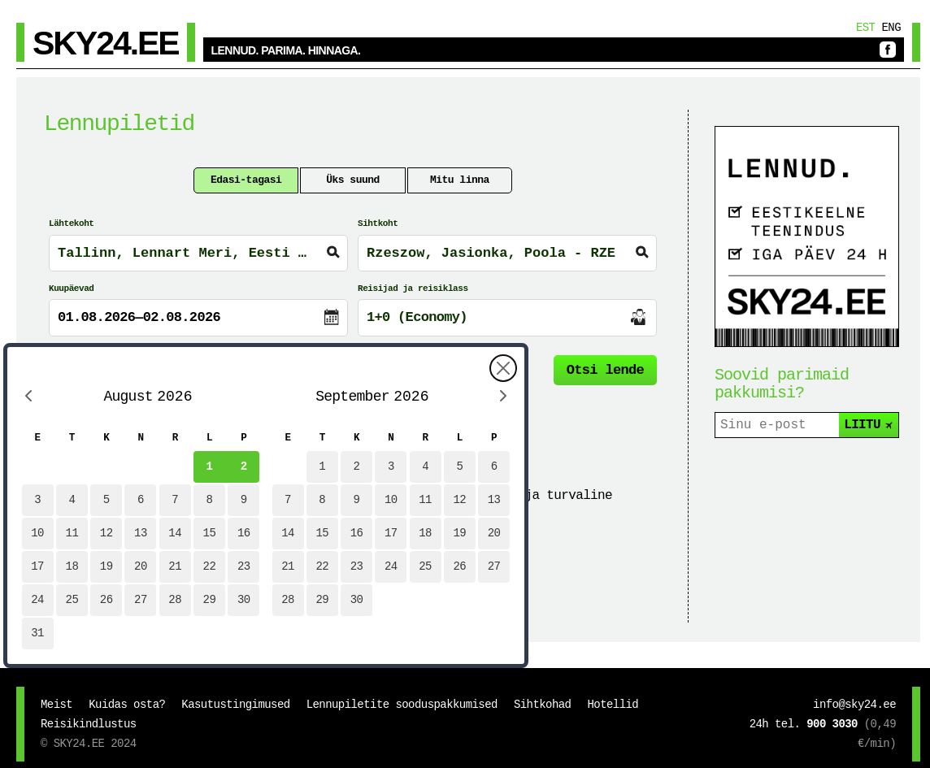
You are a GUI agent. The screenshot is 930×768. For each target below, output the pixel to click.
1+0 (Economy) (417, 317)
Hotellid (612, 704)
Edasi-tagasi (246, 180)
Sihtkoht (378, 223)
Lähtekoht (71, 223)
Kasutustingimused (235, 704)
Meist (56, 704)
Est (866, 27)
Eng (891, 27)
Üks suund (353, 180)
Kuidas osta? (127, 704)
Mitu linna (459, 180)
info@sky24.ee (854, 704)
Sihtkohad (542, 704)
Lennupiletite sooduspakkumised (402, 704)
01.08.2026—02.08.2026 (139, 317)
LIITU (869, 425)
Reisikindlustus (89, 724)
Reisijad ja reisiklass (413, 288)
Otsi (605, 370)
